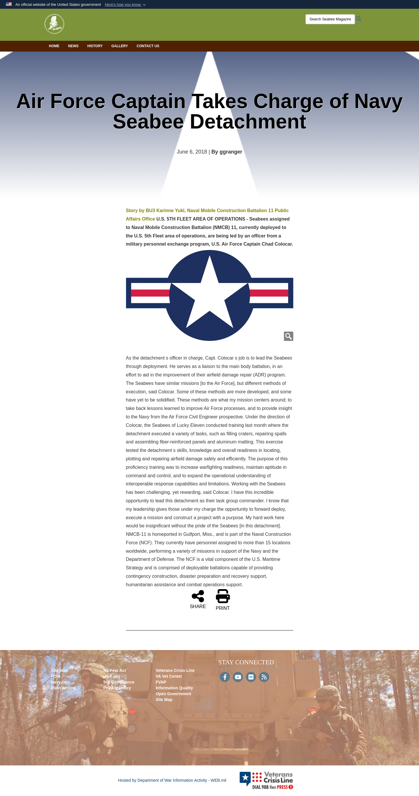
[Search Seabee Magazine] (327, 19)
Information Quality (174, 688)
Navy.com (60, 682)
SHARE (198, 599)
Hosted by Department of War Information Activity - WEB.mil (172, 780)
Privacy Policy (117, 688)
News (73, 46)
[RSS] (264, 677)
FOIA (56, 676)
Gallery (119, 46)
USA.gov (111, 676)
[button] (126, 5)
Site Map (59, 670)
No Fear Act (114, 670)
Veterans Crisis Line (175, 670)
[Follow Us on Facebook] (225, 677)
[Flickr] (251, 677)
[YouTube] (238, 677)
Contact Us (148, 46)
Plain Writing (63, 688)
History (95, 46)
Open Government (173, 693)
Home (54, 46)
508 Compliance (118, 682)
